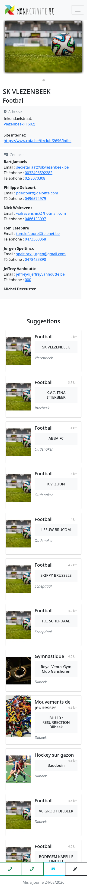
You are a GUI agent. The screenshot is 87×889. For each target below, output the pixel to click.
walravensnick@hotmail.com (41, 213)
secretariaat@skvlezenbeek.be (42, 167)
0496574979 (35, 198)
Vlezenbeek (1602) (19, 124)
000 (28, 279)
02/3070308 (35, 178)
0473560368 (35, 239)
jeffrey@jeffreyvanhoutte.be (40, 274)
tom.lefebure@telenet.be (38, 233)
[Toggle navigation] (77, 10)
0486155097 (35, 218)
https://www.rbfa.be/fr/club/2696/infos (37, 140)
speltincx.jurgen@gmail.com (41, 253)
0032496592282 (38, 172)
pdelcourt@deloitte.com (37, 193)
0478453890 (35, 259)
